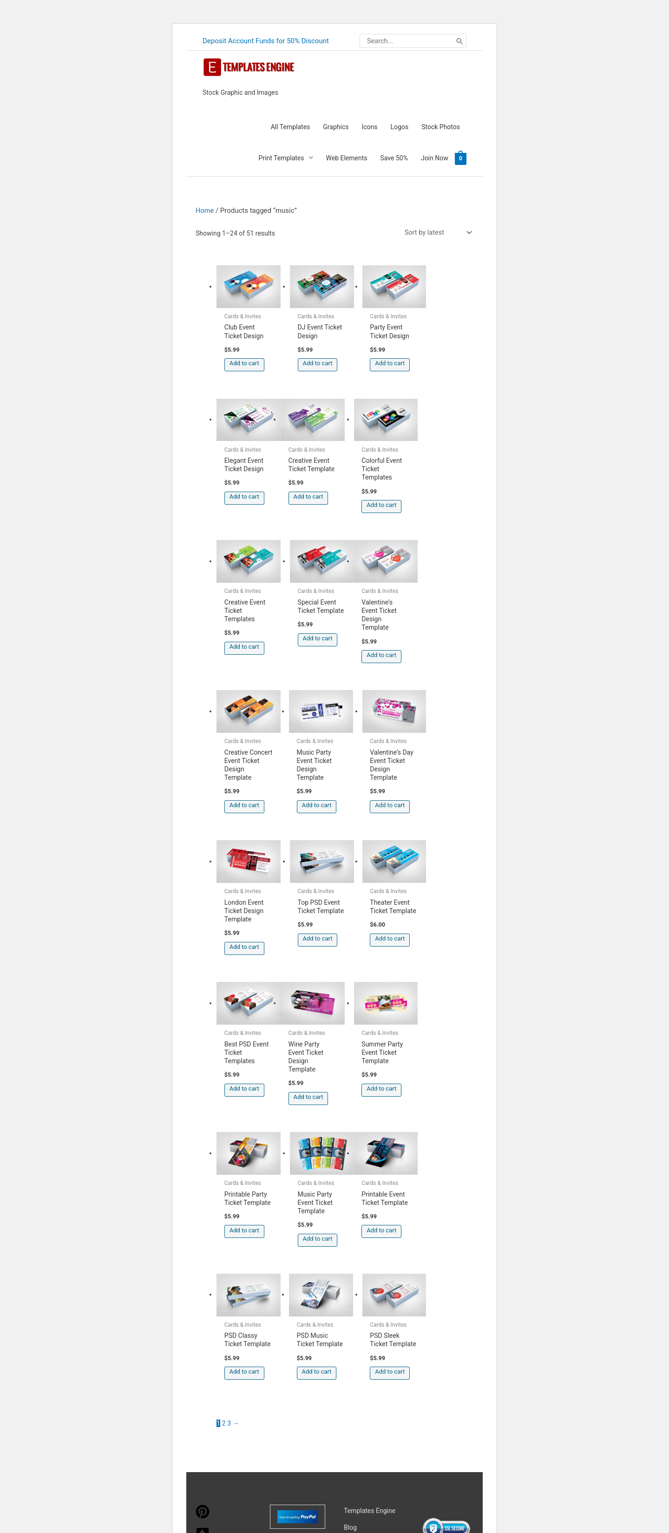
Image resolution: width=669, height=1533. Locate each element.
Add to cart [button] (244, 356)
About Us (357, 1233)
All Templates (290, 126)
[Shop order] (436, 231)
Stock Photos (440, 126)
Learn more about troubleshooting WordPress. (253, 1497)
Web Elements (346, 157)
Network (424, 1421)
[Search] (459, 40)
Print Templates (281, 157)
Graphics (335, 126)
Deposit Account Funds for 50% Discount (266, 40)
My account (361, 1266)
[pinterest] (203, 1205)
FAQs (351, 1249)
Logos (400, 126)
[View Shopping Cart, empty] (460, 157)
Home (205, 209)
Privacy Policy (364, 1299)
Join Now (434, 157)
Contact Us (360, 1283)
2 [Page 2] (224, 1112)
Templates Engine (369, 1199)
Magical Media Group (339, 1434)
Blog (350, 1216)
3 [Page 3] (229, 1112)
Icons (369, 126)
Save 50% (394, 157)
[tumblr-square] (203, 1227)
